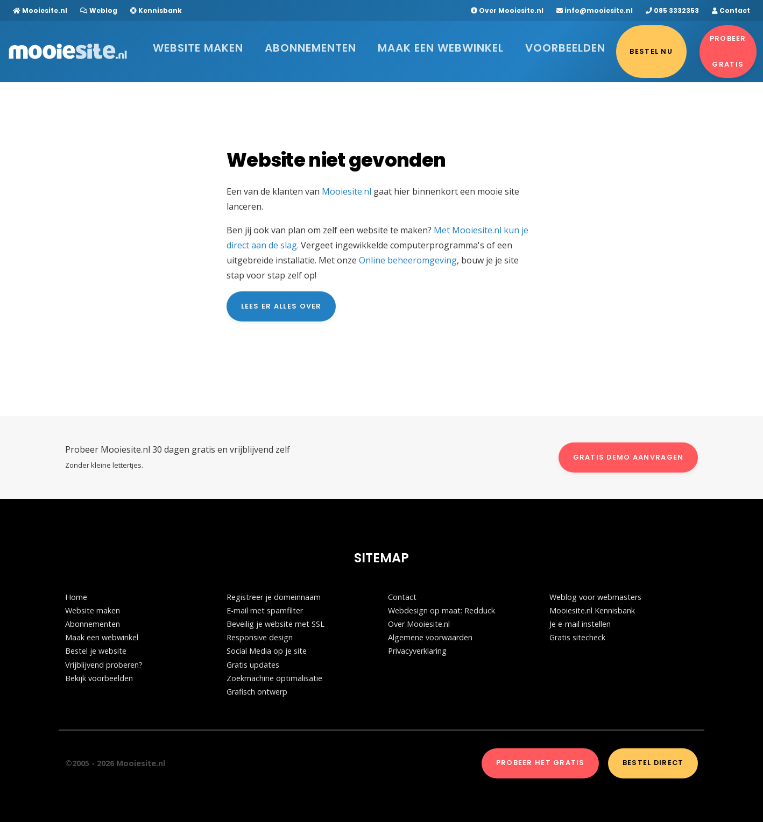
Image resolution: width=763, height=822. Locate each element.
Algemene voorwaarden (430, 637)
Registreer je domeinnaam (274, 597)
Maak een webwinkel (399, 45)
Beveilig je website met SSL (275, 624)
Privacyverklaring (417, 651)
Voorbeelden (486, 45)
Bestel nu (550, 45)
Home (76, 597)
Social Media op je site (267, 651)
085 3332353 (672, 10)
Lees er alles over (281, 306)
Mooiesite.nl (40, 10)
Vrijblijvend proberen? (104, 665)
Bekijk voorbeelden (99, 678)
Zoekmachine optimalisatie (274, 678)
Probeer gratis (712, 45)
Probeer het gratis (540, 762)
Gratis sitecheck (577, 637)
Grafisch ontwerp (257, 692)
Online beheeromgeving (408, 260)
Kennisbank (156, 10)
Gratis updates (253, 665)
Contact (731, 10)
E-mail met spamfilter (265, 610)
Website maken (228, 45)
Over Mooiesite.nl (507, 10)
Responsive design (260, 637)
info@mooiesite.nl (594, 10)
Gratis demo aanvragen (628, 457)
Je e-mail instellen (580, 624)
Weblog (98, 10)
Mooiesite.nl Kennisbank (592, 610)
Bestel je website (95, 651)
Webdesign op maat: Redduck (441, 610)
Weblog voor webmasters (595, 597)
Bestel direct (653, 762)
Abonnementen (308, 45)
